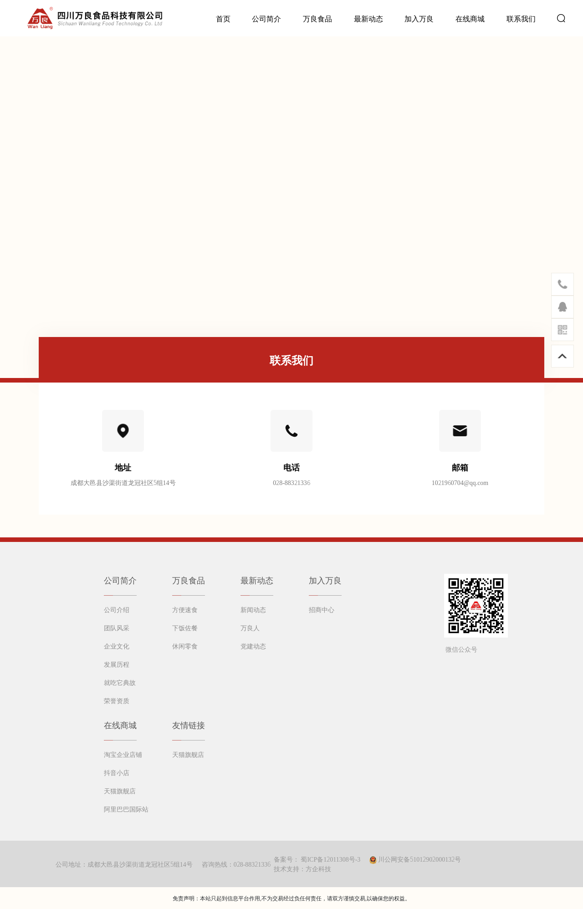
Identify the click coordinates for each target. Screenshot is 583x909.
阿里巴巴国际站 (126, 808)
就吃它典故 (120, 682)
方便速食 (185, 609)
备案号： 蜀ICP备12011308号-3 (317, 858)
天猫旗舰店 (120, 790)
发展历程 (116, 664)
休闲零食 (185, 645)
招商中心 (321, 609)
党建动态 (253, 645)
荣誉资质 (116, 700)
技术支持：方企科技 (302, 868)
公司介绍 (116, 609)
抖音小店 (116, 772)
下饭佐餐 (185, 627)
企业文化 (116, 645)
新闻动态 (253, 609)
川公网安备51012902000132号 (419, 858)
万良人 (250, 627)
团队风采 (116, 627)
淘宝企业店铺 (123, 754)
